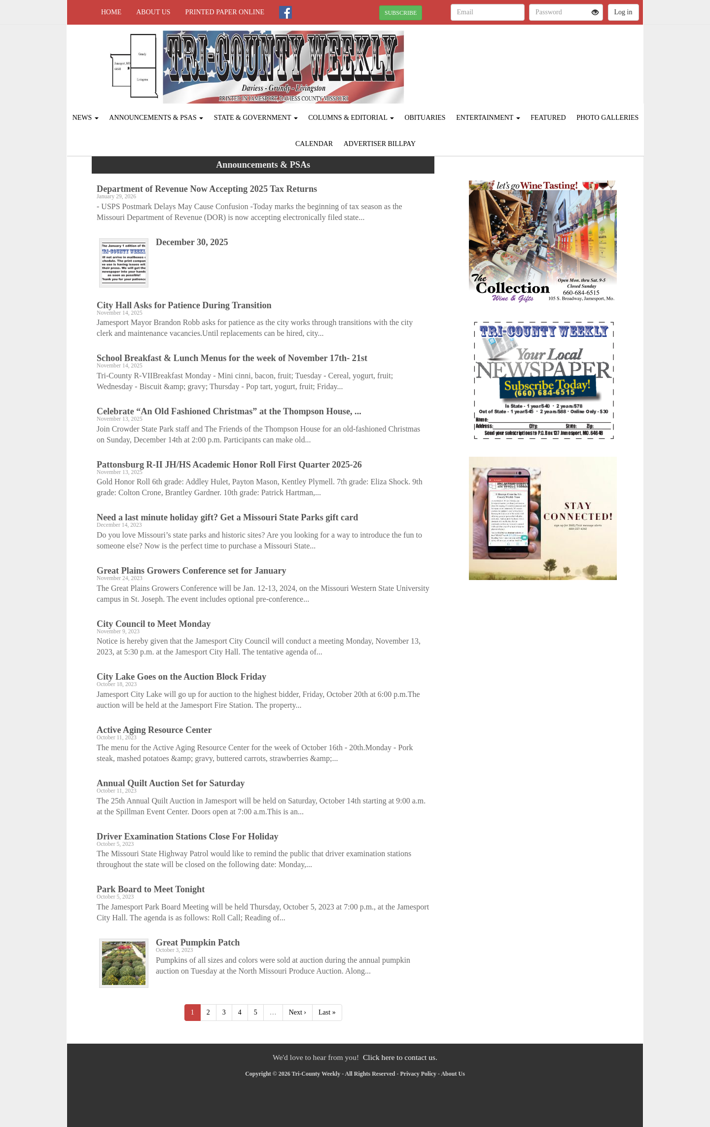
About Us (153, 12)
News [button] (85, 117)
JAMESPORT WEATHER (553, 59)
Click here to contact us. (400, 1057)
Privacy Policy (418, 1073)
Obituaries (424, 117)
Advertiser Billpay (380, 143)
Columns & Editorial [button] (351, 117)
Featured (548, 117)
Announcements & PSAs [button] (156, 117)
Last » (327, 1012)
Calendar (314, 143)
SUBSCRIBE (401, 12)
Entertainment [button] (488, 117)
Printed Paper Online (225, 12)
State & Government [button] (256, 117)
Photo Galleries (607, 117)
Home (111, 12)
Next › (297, 1012)
